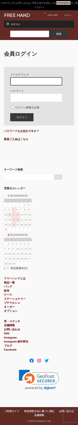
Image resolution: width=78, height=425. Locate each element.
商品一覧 (9, 282)
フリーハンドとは (15, 278)
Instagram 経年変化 (16, 341)
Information (63, 2)
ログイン (68, 15)
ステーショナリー (15, 298)
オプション (10, 310)
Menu (15, 24)
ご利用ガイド (11, 411)
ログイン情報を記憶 (25, 107)
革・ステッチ (12, 321)
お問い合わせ (12, 329)
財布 (6, 290)
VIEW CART (51, 14)
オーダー (9, 306)
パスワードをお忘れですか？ (21, 131)
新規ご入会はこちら (16, 139)
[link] (39, 379)
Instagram (10, 337)
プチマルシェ (12, 302)
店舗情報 (9, 325)
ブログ (8, 345)
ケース (8, 294)
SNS (7, 333)
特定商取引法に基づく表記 (39, 411)
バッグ (8, 286)
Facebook (10, 349)
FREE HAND (17, 15)
